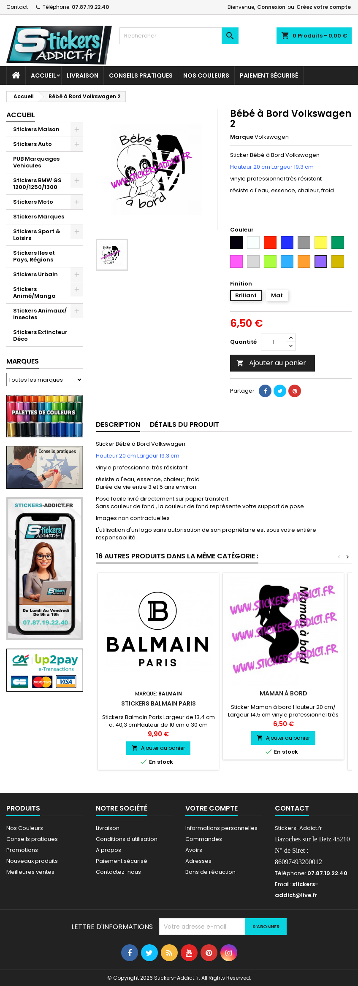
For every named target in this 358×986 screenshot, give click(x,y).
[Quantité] (273, 342)
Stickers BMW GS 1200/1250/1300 (37, 183)
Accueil (43, 75)
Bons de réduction (210, 872)
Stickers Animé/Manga (34, 292)
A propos (108, 850)
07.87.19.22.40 (90, 7)
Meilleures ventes (30, 872)
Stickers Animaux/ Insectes (40, 314)
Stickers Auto (32, 144)
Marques (22, 361)
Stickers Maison (36, 129)
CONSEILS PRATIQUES (141, 75)
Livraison (82, 75)
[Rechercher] (179, 35)
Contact (17, 7)
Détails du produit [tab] (184, 424)
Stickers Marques (38, 217)
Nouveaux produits (32, 861)
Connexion (271, 7)
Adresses (198, 861)
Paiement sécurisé (269, 75)
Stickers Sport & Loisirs (36, 234)
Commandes (203, 839)
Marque (241, 137)
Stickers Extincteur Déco (40, 335)
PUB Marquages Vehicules (36, 162)
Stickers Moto (33, 202)
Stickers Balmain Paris (158, 703)
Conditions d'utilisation (126, 839)
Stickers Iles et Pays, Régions (34, 256)
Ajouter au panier (271, 363)
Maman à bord (283, 693)
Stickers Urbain (35, 274)
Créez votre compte (323, 7)
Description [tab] (118, 424)
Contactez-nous (118, 872)
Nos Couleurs (206, 75)
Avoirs (193, 850)
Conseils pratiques (32, 839)
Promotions (22, 850)
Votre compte (211, 808)
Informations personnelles (221, 828)
